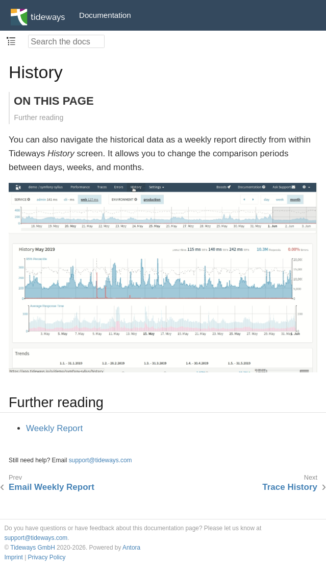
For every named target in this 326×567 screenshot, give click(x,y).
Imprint (14, 557)
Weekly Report (54, 428)
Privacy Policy (47, 557)
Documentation (105, 15)
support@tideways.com (100, 460)
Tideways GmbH (32, 547)
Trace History (289, 487)
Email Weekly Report (51, 487)
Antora (131, 547)
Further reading (39, 117)
